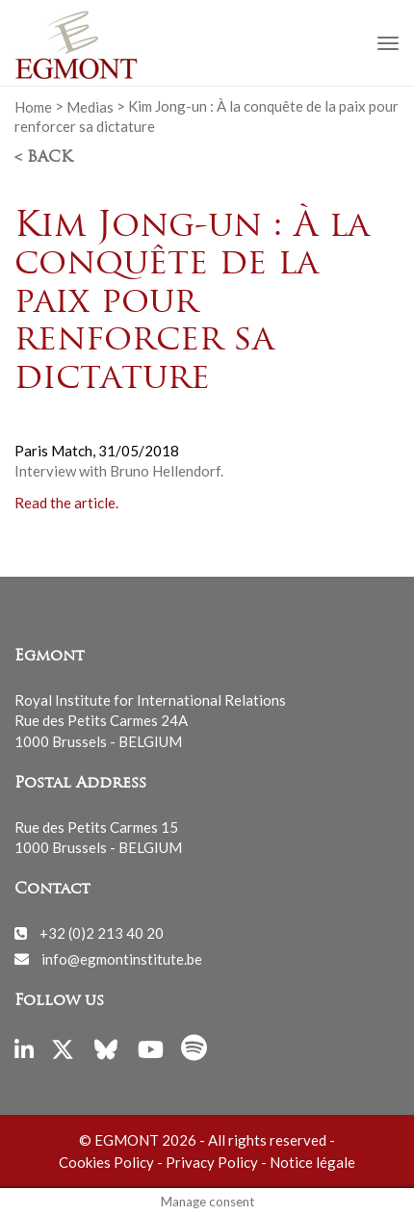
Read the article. (66, 501)
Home (33, 106)
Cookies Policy (106, 1162)
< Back (43, 158)
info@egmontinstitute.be (121, 958)
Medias (90, 106)
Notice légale (312, 1162)
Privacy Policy (212, 1162)
